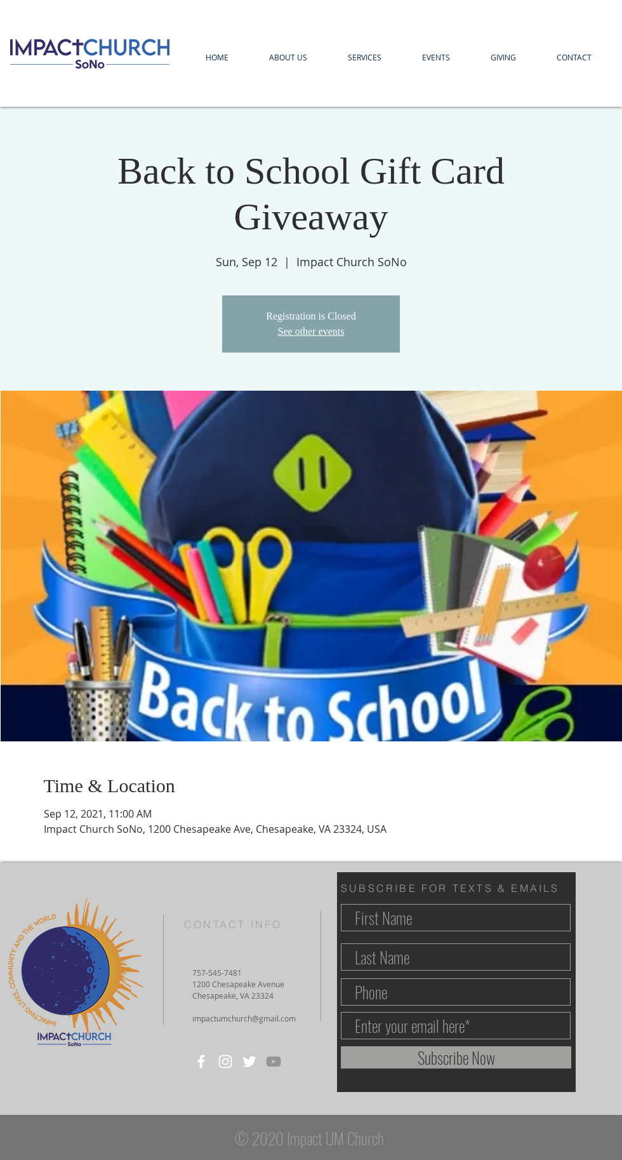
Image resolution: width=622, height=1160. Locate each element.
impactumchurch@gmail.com (244, 1018)
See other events (311, 331)
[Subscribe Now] (456, 1057)
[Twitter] (249, 1061)
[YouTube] (273, 1061)
